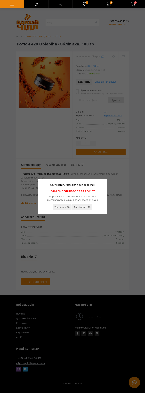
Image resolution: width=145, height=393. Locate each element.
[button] (60, 4)
